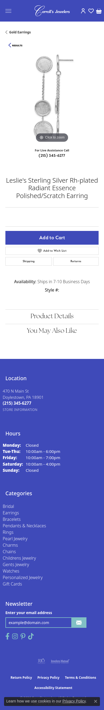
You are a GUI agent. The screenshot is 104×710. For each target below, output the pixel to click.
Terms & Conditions (80, 677)
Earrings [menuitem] (11, 513)
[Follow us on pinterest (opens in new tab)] (23, 636)
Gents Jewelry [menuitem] (16, 564)
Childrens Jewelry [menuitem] (19, 558)
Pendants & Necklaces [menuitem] (24, 526)
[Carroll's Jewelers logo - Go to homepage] (52, 11)
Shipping (29, 261)
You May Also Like (52, 331)
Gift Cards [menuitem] (12, 584)
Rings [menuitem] (8, 532)
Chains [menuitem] (9, 552)
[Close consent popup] (95, 701)
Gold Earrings (20, 32)
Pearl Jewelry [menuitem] (15, 539)
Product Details (52, 316)
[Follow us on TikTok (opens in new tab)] (31, 636)
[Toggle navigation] (8, 11)
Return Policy (21, 677)
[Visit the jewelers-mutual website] (60, 661)
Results (17, 45)
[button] (83, 10)
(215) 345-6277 (52, 155)
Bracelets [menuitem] (12, 519)
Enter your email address (28, 612)
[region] (52, 97)
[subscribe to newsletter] (78, 622)
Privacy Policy (48, 677)
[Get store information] (20, 409)
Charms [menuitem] (10, 545)
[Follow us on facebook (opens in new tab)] (7, 636)
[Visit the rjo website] (41, 661)
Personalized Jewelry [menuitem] (23, 577)
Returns (76, 261)
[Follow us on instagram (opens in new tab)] (15, 636)
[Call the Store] (17, 403)
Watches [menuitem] (11, 571)
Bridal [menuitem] (8, 506)
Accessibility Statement (53, 687)
